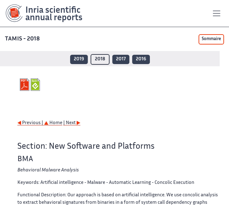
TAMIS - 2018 (23, 39)
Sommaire (211, 39)
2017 (121, 59)
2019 (79, 59)
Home (53, 123)
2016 (141, 59)
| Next (71, 123)
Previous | (30, 123)
